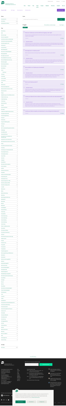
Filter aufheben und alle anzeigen (49, 24)
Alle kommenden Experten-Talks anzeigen (34, 380)
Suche (61, 19)
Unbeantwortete (27, 10)
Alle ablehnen (31, 401)
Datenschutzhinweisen (36, 397)
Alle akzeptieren (20, 401)
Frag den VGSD (3, 10)
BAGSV (9, 382)
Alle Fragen (13, 10)
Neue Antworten (20, 10)
